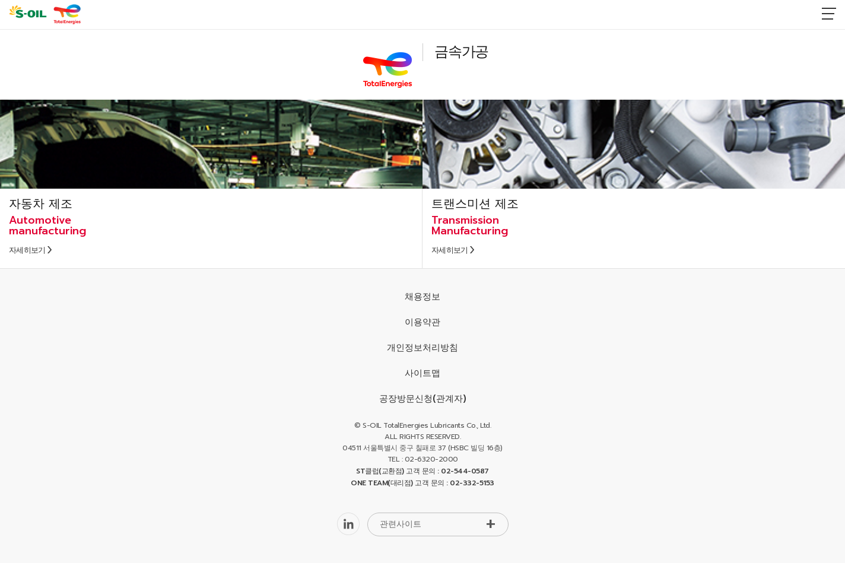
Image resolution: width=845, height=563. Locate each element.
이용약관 (422, 322)
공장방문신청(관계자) (422, 398)
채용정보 (422, 296)
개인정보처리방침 (422, 347)
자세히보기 (27, 250)
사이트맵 (422, 373)
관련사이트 (400, 524)
